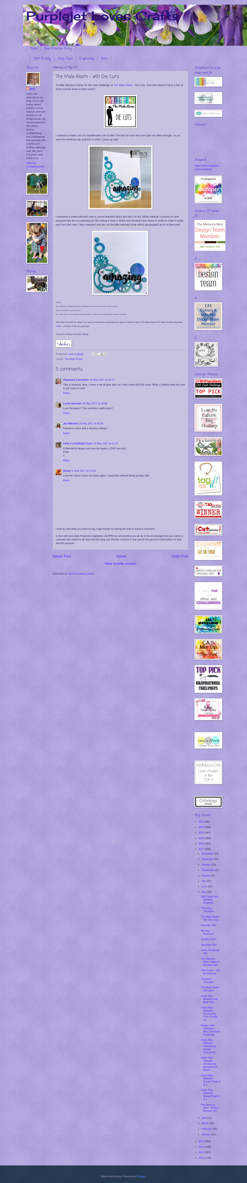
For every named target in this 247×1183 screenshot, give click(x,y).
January (206, 1134)
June (204, 886)
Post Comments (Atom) (81, 573)
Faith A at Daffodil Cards (78, 443)
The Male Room (123, 85)
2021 (202, 827)
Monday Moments (207, 932)
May (204, 891)
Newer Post (61, 556)
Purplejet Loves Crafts (102, 15)
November (207, 859)
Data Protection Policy (58, 48)
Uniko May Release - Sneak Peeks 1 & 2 (210, 1095)
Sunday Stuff (208, 939)
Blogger (141, 1176)
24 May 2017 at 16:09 (94, 403)
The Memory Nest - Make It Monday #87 (210, 1107)
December (207, 853)
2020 (202, 832)
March (205, 1123)
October (206, 864)
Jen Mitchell (70, 423)
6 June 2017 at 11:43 (84, 470)
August (205, 875)
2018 (202, 843)
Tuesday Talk (208, 925)
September (208, 870)
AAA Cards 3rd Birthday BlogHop (209, 899)
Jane (32, 88)
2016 (202, 1141)
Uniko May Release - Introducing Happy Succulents (208, 1046)
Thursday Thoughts (207, 910)
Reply (66, 393)
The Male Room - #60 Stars (211, 989)
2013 (202, 1157)
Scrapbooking (86, 58)
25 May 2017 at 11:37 (106, 443)
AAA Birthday (42, 58)
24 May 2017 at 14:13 (102, 379)
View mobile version (120, 564)
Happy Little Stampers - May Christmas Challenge (210, 1030)
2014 (202, 1152)
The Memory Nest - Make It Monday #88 (210, 961)
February (206, 1128)
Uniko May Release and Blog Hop (209, 999)
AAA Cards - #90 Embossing (210, 972)
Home (33, 48)
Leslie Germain (72, 403)
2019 (202, 838)
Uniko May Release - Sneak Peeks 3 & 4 (210, 1080)
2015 (202, 1146)
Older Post (180, 556)
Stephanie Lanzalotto (76, 379)
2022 (202, 821)
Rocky (67, 470)
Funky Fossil (65, 58)
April (204, 1117)
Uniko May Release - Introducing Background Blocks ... (209, 1063)
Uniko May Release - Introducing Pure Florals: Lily (209, 1013)
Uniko (104, 58)
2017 (202, 849)
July (204, 881)
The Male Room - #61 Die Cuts (211, 918)
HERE (58, 326)
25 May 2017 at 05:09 (91, 423)
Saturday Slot (208, 944)
